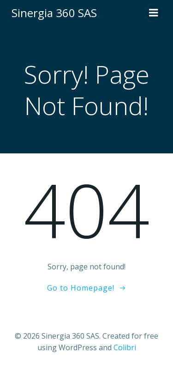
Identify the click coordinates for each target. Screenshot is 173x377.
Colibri (124, 347)
